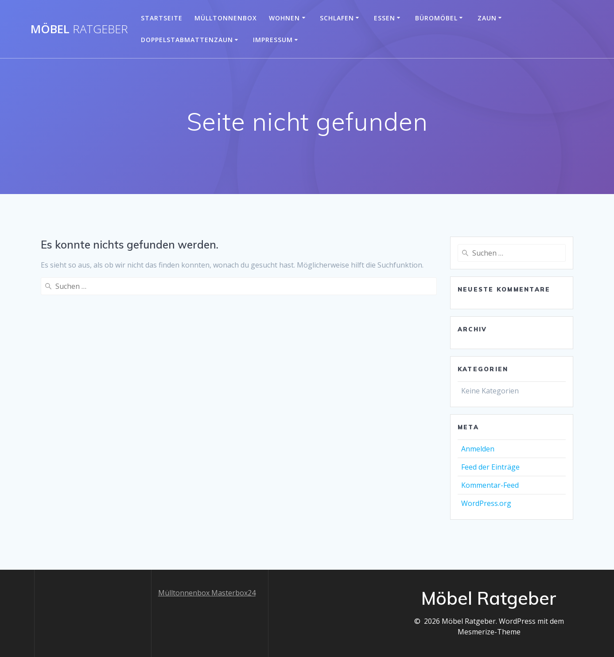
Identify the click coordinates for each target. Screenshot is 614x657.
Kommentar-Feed (490, 485)
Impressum (273, 39)
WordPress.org (486, 503)
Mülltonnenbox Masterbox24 (207, 593)
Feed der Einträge (490, 467)
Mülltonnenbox (225, 18)
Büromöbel (436, 18)
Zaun (487, 18)
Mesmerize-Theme (489, 632)
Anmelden (477, 449)
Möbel (79, 29)
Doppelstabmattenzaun (187, 39)
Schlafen (337, 18)
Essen (384, 18)
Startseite (162, 18)
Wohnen (284, 18)
